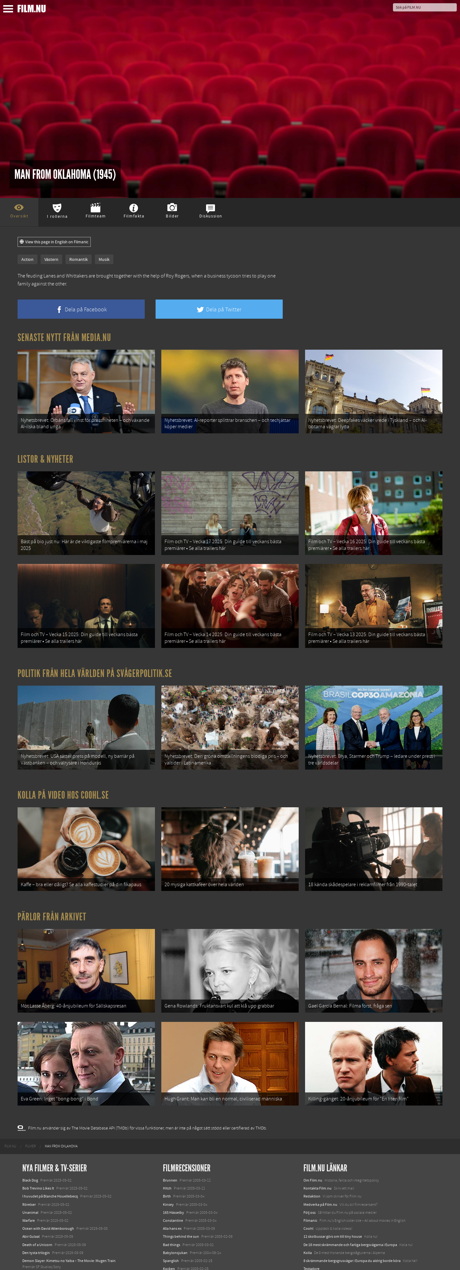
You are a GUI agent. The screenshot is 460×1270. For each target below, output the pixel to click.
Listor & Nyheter (45, 451)
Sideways (170, 1220)
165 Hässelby (173, 1155)
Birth (167, 1139)
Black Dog (30, 1123)
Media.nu (311, 1220)
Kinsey (168, 1147)
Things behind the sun (181, 1180)
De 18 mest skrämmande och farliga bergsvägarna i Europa (350, 1188)
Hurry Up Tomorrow (38, 1234)
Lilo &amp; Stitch (36, 1250)
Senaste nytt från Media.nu (64, 337)
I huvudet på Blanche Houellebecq (50, 1139)
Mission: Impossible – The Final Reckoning (56, 1242)
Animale (28, 1218)
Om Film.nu (312, 1123)
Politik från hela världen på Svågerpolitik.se (95, 649)
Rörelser (29, 1147)
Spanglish (171, 1204)
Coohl (308, 1172)
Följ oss (309, 1155)
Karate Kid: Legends (38, 1258)
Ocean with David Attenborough (48, 1172)
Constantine (173, 1163)
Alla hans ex (172, 1172)
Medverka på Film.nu (320, 1147)
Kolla (307, 1196)
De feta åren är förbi (179, 1228)
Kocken (169, 1212)
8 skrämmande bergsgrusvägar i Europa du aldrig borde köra (352, 1204)
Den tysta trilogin (36, 1196)
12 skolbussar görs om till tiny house (332, 1180)
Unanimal (30, 1155)
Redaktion (311, 1139)
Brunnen (170, 1123)
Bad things (171, 1188)
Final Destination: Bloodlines (45, 1226)
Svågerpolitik (314, 1234)
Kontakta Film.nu (317, 1131)
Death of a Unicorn (37, 1188)
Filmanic (310, 1163)
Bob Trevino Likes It (38, 1131)
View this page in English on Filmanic (54, 242)
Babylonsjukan (175, 1196)
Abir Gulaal (31, 1180)
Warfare (28, 1163)
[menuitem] (10, 1089)
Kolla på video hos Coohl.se (63, 763)
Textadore (311, 1212)
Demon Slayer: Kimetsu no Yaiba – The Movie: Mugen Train (69, 1204)
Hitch (167, 1131)
